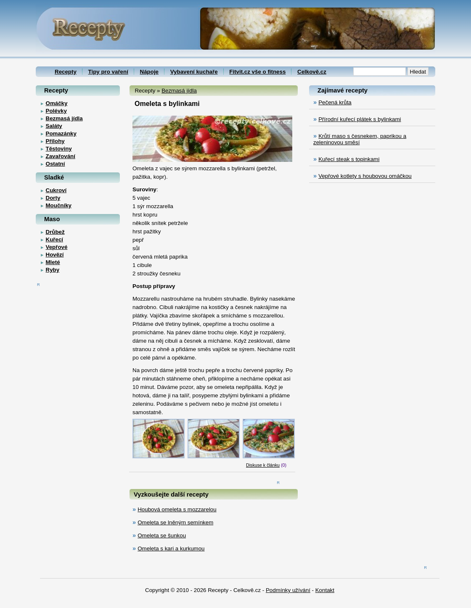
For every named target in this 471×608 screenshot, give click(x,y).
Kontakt (324, 590)
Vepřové (57, 247)
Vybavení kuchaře (194, 72)
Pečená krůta (335, 102)
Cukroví (56, 190)
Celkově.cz (311, 72)
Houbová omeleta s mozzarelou (177, 509)
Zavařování (60, 156)
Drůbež (55, 232)
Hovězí (55, 254)
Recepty (66, 72)
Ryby (53, 270)
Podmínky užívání (288, 590)
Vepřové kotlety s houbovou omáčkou (365, 176)
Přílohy (55, 141)
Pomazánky (61, 133)
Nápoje (149, 72)
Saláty (54, 126)
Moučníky (58, 205)
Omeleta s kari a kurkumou (171, 548)
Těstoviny (59, 148)
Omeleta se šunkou (162, 535)
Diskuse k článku (263, 465)
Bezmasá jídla (179, 90)
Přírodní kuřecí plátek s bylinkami (359, 119)
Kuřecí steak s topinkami (348, 159)
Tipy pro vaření (108, 72)
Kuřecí (54, 239)
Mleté (53, 262)
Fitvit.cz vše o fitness (257, 72)
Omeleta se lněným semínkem (175, 522)
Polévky (56, 111)
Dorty (53, 198)
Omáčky (57, 103)
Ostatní (55, 164)
